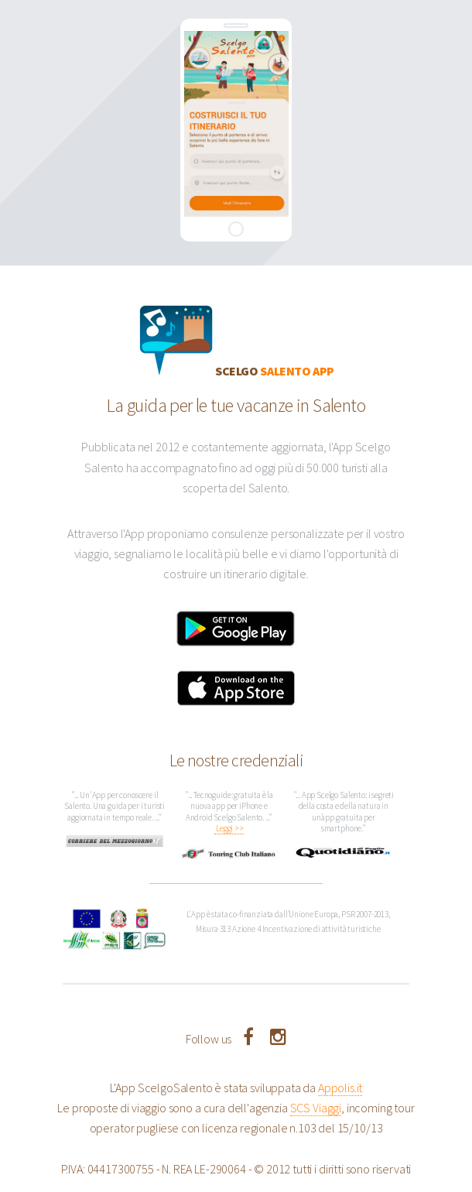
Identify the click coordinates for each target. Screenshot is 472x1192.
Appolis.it (340, 1087)
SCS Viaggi (315, 1107)
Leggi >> (229, 829)
